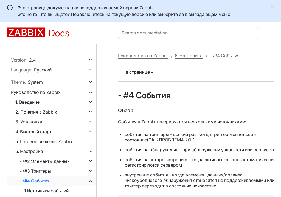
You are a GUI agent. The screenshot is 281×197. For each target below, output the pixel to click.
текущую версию (130, 14)
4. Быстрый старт (33, 131)
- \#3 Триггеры (35, 171)
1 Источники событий (46, 190)
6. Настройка (29, 151)
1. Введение (27, 102)
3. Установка (28, 121)
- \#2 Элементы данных (45, 161)
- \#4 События (35, 181)
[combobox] (189, 33)
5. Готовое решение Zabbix (43, 141)
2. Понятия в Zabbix (36, 112)
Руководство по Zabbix (36, 92)
